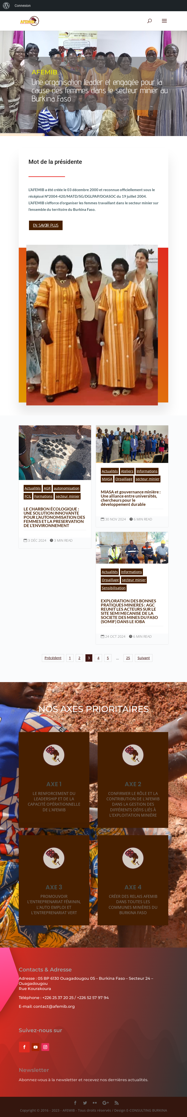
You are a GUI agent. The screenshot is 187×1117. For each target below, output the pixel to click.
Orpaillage (123, 479)
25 (128, 658)
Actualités (33, 488)
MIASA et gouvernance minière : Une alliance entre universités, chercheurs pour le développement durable (131, 498)
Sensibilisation (114, 588)
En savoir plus (45, 224)
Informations (147, 471)
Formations (43, 496)
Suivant (144, 658)
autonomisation (66, 488)
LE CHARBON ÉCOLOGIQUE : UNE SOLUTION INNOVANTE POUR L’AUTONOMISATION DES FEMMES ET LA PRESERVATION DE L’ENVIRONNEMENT (54, 517)
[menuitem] (6, 5)
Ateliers (127, 471)
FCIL (28, 496)
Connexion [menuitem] (23, 6)
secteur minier (68, 496)
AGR (47, 488)
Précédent (53, 658)
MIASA (107, 479)
